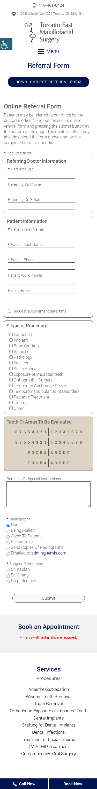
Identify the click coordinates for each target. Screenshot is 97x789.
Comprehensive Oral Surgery (48, 753)
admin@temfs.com (48, 553)
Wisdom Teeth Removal (48, 696)
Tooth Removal (48, 703)
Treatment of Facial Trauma (48, 739)
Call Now (24, 783)
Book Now (72, 783)
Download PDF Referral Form (48, 81)
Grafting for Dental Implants (49, 725)
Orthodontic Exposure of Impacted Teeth (48, 711)
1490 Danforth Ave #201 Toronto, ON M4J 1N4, (48, 13)
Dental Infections (48, 732)
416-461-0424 (48, 5)
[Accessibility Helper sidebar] (6, 44)
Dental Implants (48, 718)
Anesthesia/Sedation (48, 689)
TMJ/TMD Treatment (48, 746)
